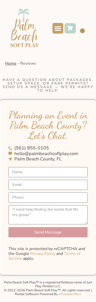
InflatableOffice (70, 294)
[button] (57, 28)
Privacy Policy (42, 253)
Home (10, 63)
